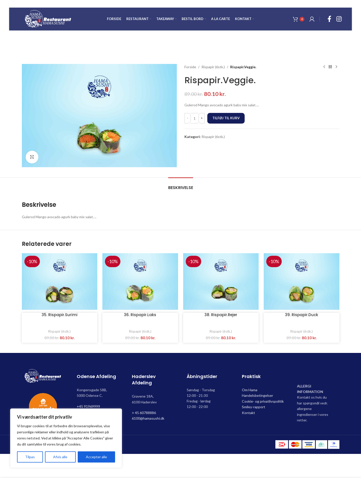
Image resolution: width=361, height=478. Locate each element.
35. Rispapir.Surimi (59, 314)
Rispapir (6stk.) (213, 67)
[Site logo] (48, 18)
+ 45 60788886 (144, 413)
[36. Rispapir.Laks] (140, 281)
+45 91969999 (88, 406)
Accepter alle (96, 457)
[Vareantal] (194, 118)
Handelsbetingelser (257, 395)
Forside (190, 67)
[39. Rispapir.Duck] (301, 281)
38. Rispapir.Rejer (221, 314)
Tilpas (30, 457)
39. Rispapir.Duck (301, 314)
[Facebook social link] (329, 19)
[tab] (180, 185)
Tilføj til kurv (226, 118)
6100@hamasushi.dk (148, 418)
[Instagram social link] (339, 19)
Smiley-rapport (253, 407)
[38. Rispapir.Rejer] (221, 281)
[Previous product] (324, 67)
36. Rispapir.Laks (140, 314)
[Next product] (336, 67)
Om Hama (249, 390)
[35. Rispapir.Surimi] (60, 281)
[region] (66, 438)
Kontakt (248, 413)
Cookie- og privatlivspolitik (263, 401)
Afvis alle (60, 457)
